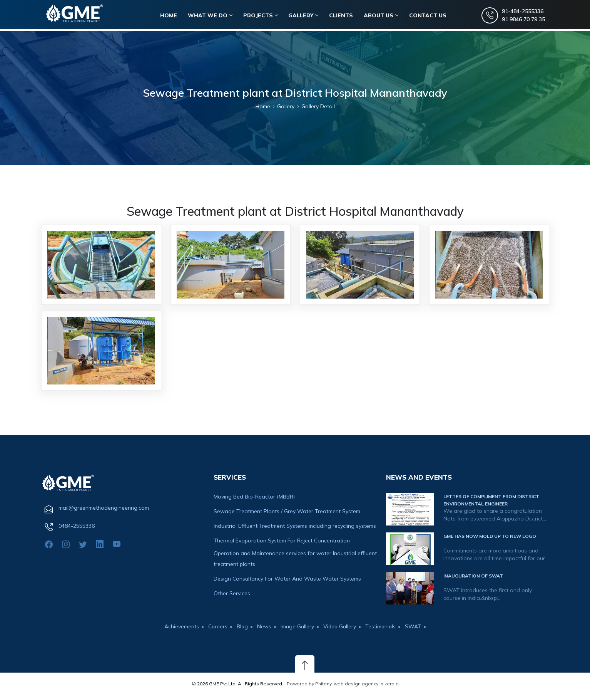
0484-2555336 (76, 525)
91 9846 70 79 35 (523, 19)
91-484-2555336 (522, 11)
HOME (170, 15)
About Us (382, 15)
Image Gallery (297, 626)
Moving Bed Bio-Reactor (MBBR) (254, 496)
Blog (241, 626)
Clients (342, 15)
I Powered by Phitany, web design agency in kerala (341, 684)
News (263, 626)
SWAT (415, 626)
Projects (261, 15)
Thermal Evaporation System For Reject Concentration (282, 540)
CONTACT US (428, 15)
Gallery (304, 15)
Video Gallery (340, 626)
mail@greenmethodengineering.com (103, 507)
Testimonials (382, 626)
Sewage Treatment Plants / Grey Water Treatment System (287, 511)
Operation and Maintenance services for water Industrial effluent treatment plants (295, 558)
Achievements (180, 626)
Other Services (232, 593)
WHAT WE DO (211, 15)
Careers (216, 626)
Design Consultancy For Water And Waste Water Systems (287, 578)
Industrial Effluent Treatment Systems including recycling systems (295, 525)
